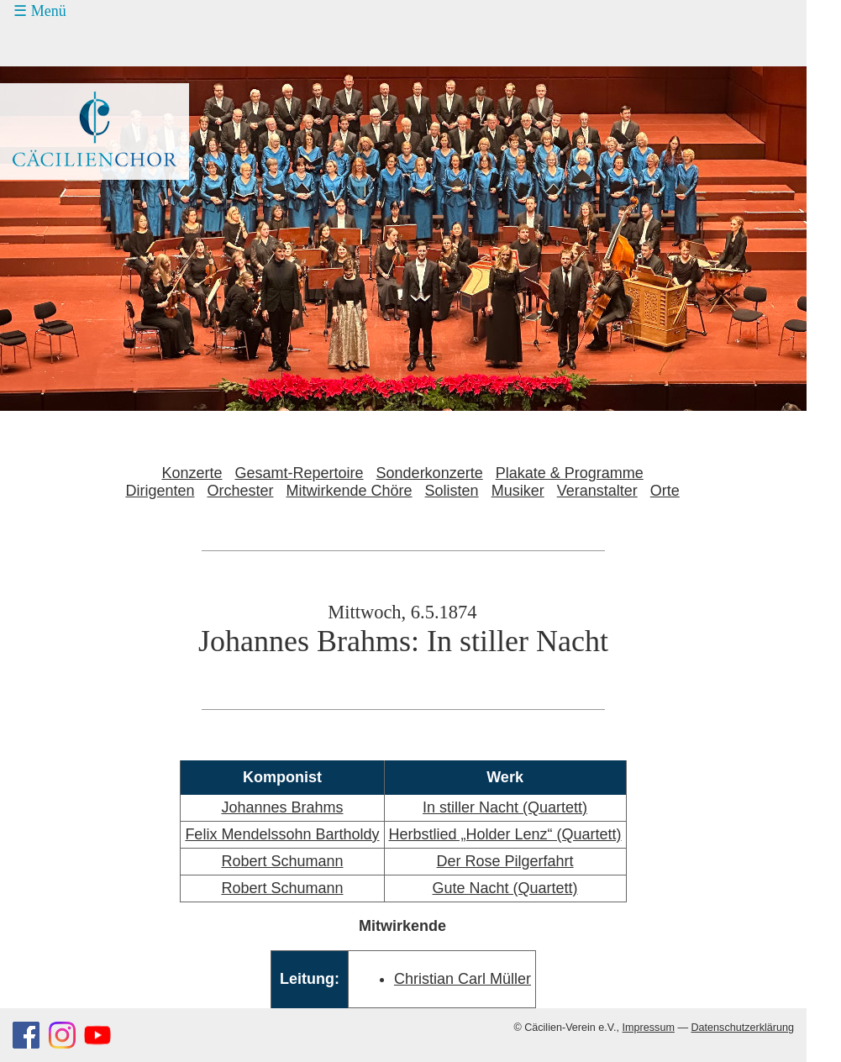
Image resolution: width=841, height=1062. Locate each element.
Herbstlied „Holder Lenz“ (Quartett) (505, 834)
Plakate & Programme (570, 473)
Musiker (517, 490)
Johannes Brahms (282, 807)
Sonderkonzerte (429, 473)
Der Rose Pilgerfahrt (505, 861)
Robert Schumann (282, 861)
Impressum (649, 1027)
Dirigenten (159, 490)
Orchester (240, 490)
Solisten (452, 490)
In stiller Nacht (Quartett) (505, 807)
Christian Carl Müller (462, 978)
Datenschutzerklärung (742, 1027)
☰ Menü (39, 11)
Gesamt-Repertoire (299, 473)
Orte (665, 490)
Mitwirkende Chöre (349, 490)
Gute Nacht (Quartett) (505, 888)
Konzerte (191, 473)
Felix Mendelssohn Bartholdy (282, 834)
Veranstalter (597, 490)
